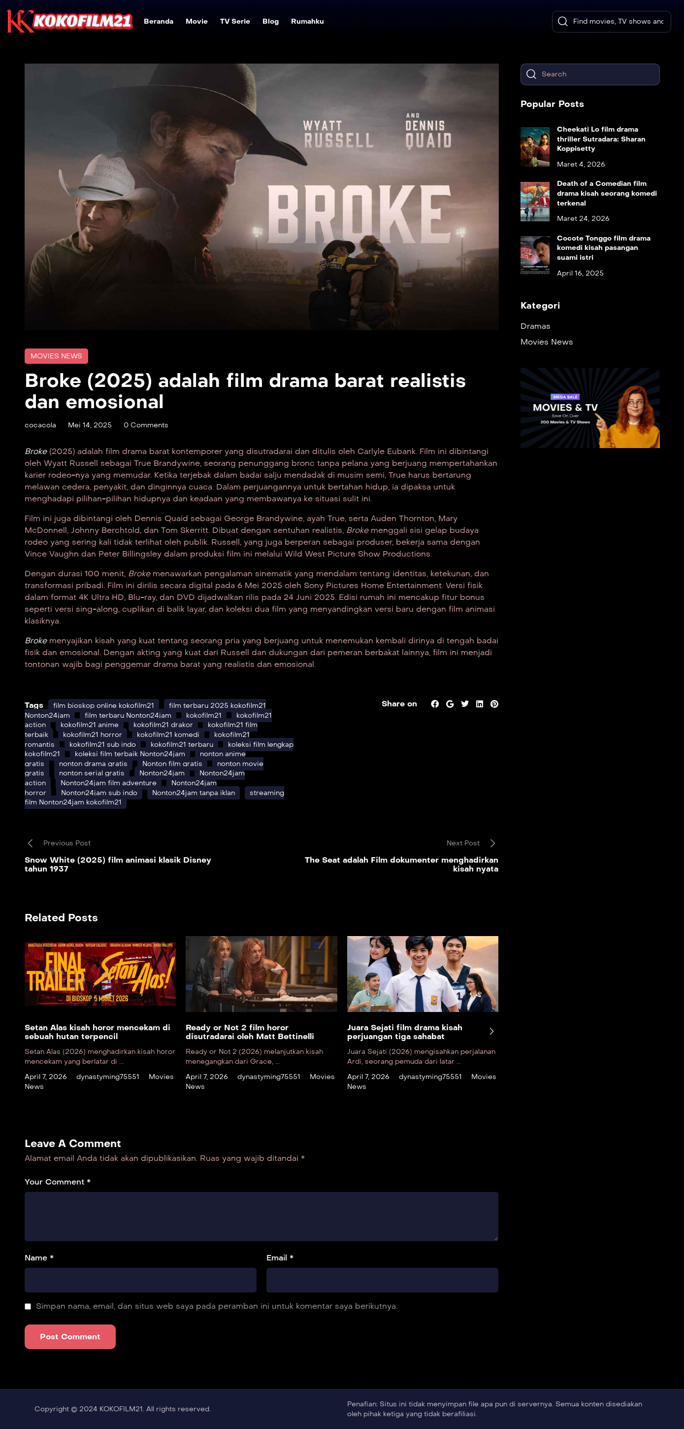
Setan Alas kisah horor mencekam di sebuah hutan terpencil (97, 1032)
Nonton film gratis (172, 764)
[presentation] (491, 1031)
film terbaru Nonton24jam (128, 715)
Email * (279, 1257)
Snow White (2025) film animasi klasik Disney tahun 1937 (118, 864)
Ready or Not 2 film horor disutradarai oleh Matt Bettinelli (250, 1032)
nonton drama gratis (93, 764)
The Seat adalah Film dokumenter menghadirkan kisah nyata (401, 864)
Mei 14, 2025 (90, 425)
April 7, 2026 (46, 1077)
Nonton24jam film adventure (109, 783)
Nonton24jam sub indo (99, 793)
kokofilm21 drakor (163, 725)
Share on (399, 703)
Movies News (56, 356)
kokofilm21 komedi (168, 735)
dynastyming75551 (107, 1077)
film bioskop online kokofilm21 (103, 705)
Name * (39, 1257)
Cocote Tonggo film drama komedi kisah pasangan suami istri (604, 248)
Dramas (536, 326)
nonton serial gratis (92, 773)
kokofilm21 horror (92, 735)
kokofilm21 (204, 715)
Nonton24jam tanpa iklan (193, 793)
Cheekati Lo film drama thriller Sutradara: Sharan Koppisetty (601, 139)
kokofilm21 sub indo (102, 744)
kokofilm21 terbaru (182, 744)
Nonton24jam (162, 773)
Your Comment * (58, 1181)
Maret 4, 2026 (581, 164)
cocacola (40, 425)
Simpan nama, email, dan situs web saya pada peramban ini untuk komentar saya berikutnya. (216, 1306)
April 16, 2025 (580, 273)
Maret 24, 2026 (583, 218)
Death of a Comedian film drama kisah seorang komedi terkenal (607, 193)
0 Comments (146, 425)
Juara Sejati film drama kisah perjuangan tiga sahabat (404, 1032)
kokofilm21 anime (90, 725)
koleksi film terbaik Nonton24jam (130, 754)
